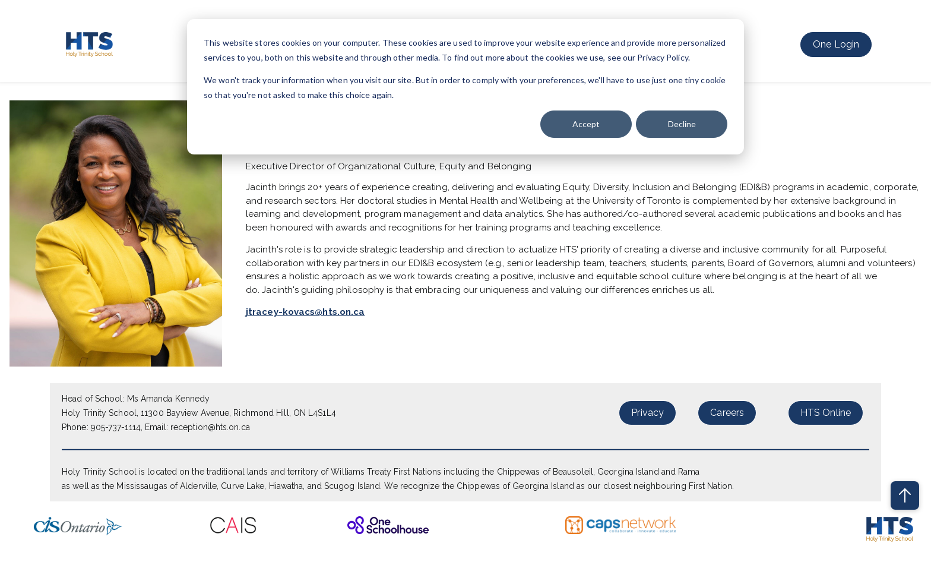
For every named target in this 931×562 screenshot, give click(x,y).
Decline (682, 124)
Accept (586, 124)
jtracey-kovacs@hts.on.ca (305, 312)
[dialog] (465, 86)
